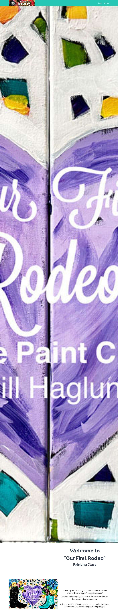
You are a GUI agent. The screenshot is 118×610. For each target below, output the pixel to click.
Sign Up (106, 3)
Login (100, 3)
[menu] (103, 3)
